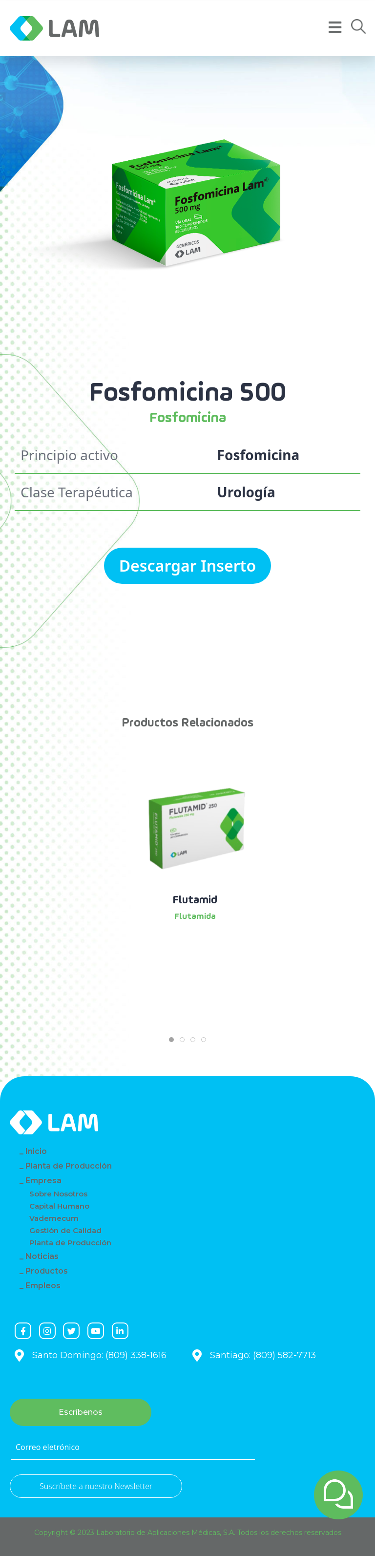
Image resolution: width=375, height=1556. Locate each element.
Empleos (43, 1285)
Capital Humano (59, 1206)
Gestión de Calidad (65, 1230)
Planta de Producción (68, 1166)
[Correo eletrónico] (133, 1447)
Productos (46, 1271)
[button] (358, 27)
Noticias (42, 1256)
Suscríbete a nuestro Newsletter (96, 1486)
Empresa (43, 1180)
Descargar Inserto (187, 565)
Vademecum (54, 1218)
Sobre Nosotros (58, 1193)
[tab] (171, 1039)
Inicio (36, 1151)
